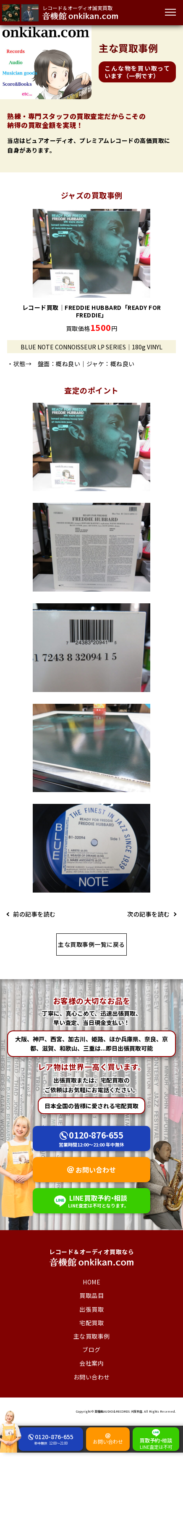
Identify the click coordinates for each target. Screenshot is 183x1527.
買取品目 (91, 1295)
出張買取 (91, 1309)
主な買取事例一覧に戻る (91, 944)
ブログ (91, 1349)
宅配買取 (91, 1322)
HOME (91, 1282)
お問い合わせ (96, 1170)
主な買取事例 (91, 1336)
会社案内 (91, 1363)
